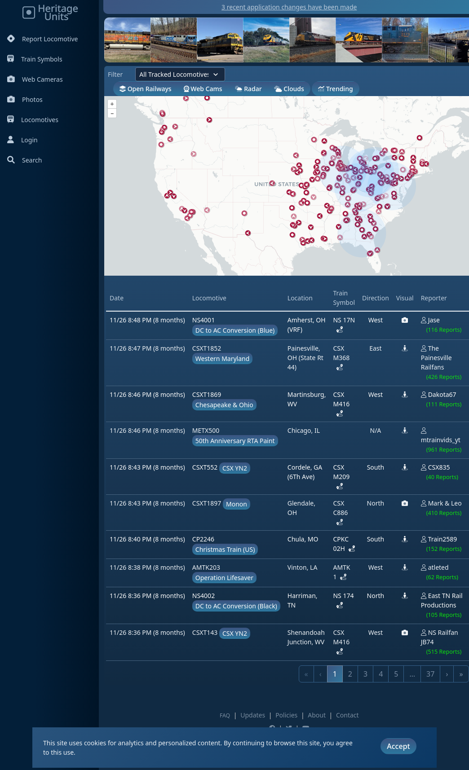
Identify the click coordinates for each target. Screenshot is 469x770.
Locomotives (32, 119)
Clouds (289, 88)
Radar (248, 88)
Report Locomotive (42, 39)
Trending (335, 88)
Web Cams (203, 88)
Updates (252, 715)
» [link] (461, 674)
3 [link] (365, 674)
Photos (25, 99)
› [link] (447, 674)
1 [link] (335, 674)
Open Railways (145, 88)
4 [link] (381, 674)
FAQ (225, 715)
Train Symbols (34, 59)
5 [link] (396, 674)
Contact (347, 715)
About (317, 715)
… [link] (412, 674)
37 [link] (430, 674)
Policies (286, 715)
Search (24, 160)
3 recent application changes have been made (289, 7)
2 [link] (350, 674)
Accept (398, 746)
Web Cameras (35, 79)
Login (22, 140)
